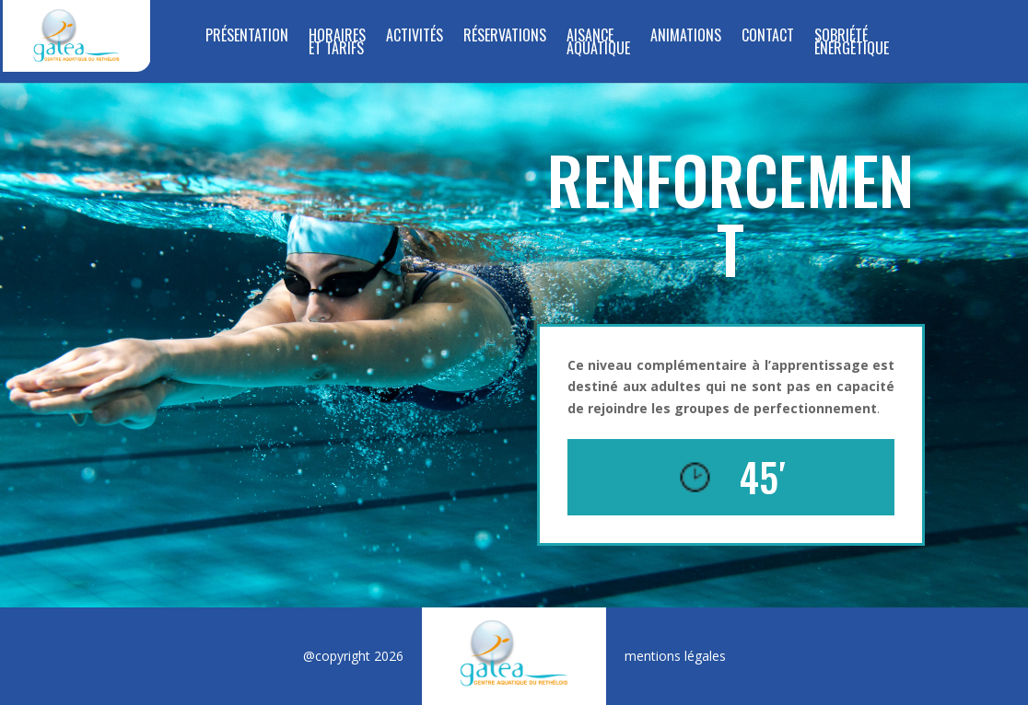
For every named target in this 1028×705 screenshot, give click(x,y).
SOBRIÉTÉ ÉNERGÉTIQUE (851, 44)
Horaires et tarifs (337, 44)
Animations (685, 37)
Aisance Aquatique (598, 44)
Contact (768, 37)
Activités (414, 37)
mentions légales (675, 656)
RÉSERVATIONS (504, 37)
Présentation (246, 37)
